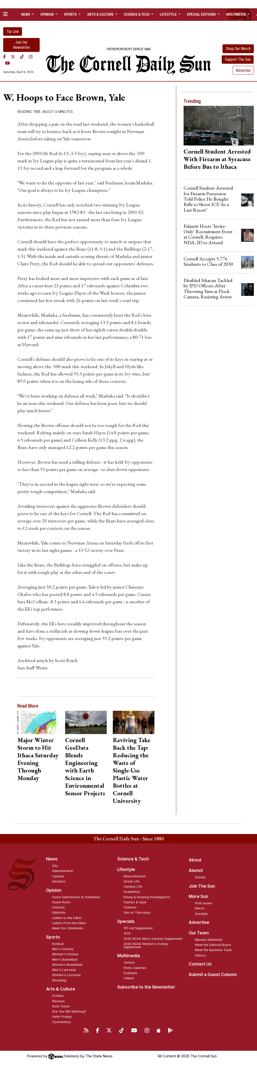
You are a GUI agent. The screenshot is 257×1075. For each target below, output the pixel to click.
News (52, 859)
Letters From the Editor (69, 923)
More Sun (198, 896)
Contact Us (200, 964)
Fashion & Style (135, 902)
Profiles (58, 996)
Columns (58, 907)
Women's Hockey (65, 954)
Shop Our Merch (238, 48)
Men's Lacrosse (64, 970)
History (200, 955)
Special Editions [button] (202, 14)
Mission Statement (208, 940)
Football (58, 944)
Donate (200, 877)
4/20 (127, 933)
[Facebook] (4, 56)
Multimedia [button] (236, 14)
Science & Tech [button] (137, 14)
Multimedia (128, 955)
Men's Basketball (64, 959)
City (55, 866)
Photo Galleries (135, 968)
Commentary (61, 1022)
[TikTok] (22, 56)
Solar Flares (61, 1006)
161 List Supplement (138, 928)
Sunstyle (201, 914)
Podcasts (130, 973)
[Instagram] (31, 56)
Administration (62, 871)
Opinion (53, 890)
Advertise (243, 70)
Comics (129, 962)
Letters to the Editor (67, 918)
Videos (129, 978)
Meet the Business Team (213, 950)
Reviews (58, 1001)
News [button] (26, 14)
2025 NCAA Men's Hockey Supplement (153, 939)
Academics (132, 892)
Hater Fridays (62, 1016)
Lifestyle (126, 869)
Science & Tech (133, 859)
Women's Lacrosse (66, 975)
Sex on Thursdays (137, 912)
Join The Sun (202, 886)
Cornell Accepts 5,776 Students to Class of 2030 (208, 261)
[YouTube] (7, 63)
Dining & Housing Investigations (147, 897)
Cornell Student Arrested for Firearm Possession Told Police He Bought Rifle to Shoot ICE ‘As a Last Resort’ (208, 199)
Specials (126, 921)
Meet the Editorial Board (213, 945)
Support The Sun (238, 59)
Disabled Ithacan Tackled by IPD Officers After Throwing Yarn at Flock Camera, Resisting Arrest (208, 288)
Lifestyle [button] (168, 14)
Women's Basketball (67, 964)
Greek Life (132, 881)
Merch (199, 908)
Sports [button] (71, 14)
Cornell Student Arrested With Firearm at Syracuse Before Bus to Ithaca (217, 158)
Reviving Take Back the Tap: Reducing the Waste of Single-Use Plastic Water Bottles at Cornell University (131, 770)
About (195, 860)
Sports (53, 937)
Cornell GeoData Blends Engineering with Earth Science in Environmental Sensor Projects (85, 766)
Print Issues (203, 903)
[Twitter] (13, 56)
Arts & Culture (60, 989)
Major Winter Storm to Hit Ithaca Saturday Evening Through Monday (37, 759)
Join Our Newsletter (21, 45)
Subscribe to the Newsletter (146, 987)
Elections (58, 881)
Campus (58, 876)
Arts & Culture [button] (100, 14)
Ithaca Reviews (135, 876)
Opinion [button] (47, 14)
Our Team (199, 932)
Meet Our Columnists (67, 928)
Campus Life (133, 886)
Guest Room (61, 902)
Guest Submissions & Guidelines (76, 897)
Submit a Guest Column (213, 974)
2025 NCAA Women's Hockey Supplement (146, 945)
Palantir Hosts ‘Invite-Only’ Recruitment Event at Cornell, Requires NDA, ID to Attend (208, 234)
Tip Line (13, 31)
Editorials (59, 912)
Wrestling (59, 980)
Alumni (196, 870)
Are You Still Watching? (69, 1011)
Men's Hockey (62, 949)
